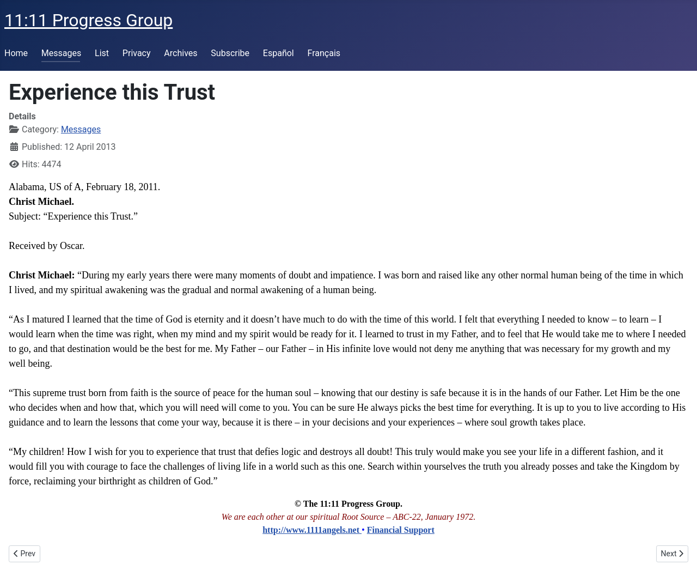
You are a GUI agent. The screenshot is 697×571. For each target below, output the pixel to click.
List (102, 53)
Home (16, 53)
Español (278, 53)
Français (324, 53)
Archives (180, 53)
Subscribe (230, 53)
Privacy (137, 53)
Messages (61, 53)
